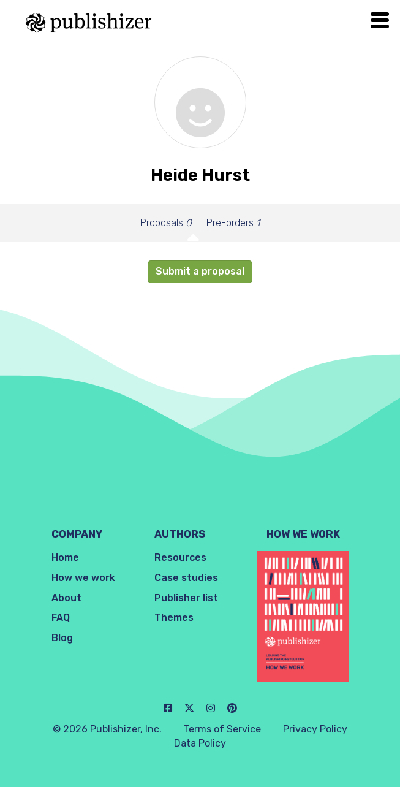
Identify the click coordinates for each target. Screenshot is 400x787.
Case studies (186, 578)
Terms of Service (222, 729)
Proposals (166, 223)
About (66, 598)
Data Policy (200, 743)
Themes (174, 617)
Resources (180, 557)
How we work (83, 578)
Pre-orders (233, 223)
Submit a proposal (200, 271)
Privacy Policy (315, 729)
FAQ (60, 617)
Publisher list (186, 598)
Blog (62, 638)
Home (65, 557)
